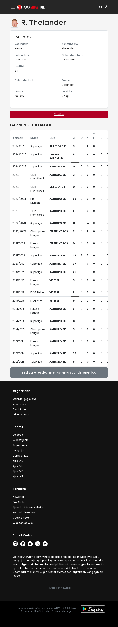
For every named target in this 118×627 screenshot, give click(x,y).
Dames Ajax (20, 455)
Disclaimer (19, 409)
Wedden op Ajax (23, 523)
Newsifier (18, 497)
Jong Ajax (19, 450)
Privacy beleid (21, 414)
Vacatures (19, 404)
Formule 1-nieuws (24, 512)
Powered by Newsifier (59, 587)
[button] (100, 6)
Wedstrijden (20, 440)
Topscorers (20, 445)
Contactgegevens (24, 399)
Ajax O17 (18, 466)
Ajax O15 (18, 476)
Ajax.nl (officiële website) (29, 507)
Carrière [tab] (59, 114)
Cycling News (21, 518)
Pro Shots (19, 502)
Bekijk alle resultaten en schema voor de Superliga (59, 372)
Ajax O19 (18, 461)
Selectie (18, 435)
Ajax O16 (18, 471)
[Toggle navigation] (13, 7)
